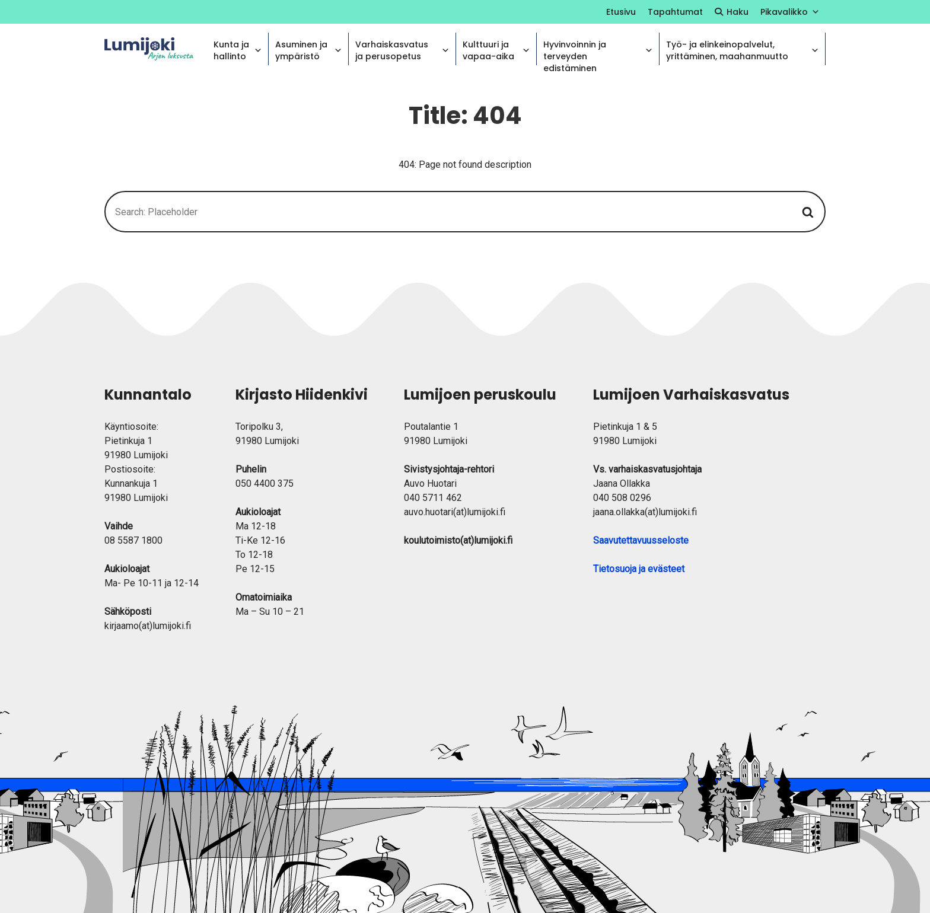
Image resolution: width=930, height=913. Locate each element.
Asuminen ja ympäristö (308, 50)
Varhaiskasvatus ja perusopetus (402, 50)
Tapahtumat (675, 12)
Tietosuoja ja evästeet (638, 568)
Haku (738, 12)
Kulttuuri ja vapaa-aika (496, 50)
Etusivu (621, 12)
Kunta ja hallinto (238, 50)
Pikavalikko (790, 12)
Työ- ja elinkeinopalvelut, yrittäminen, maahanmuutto (742, 50)
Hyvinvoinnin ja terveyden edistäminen (597, 52)
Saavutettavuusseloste (641, 540)
